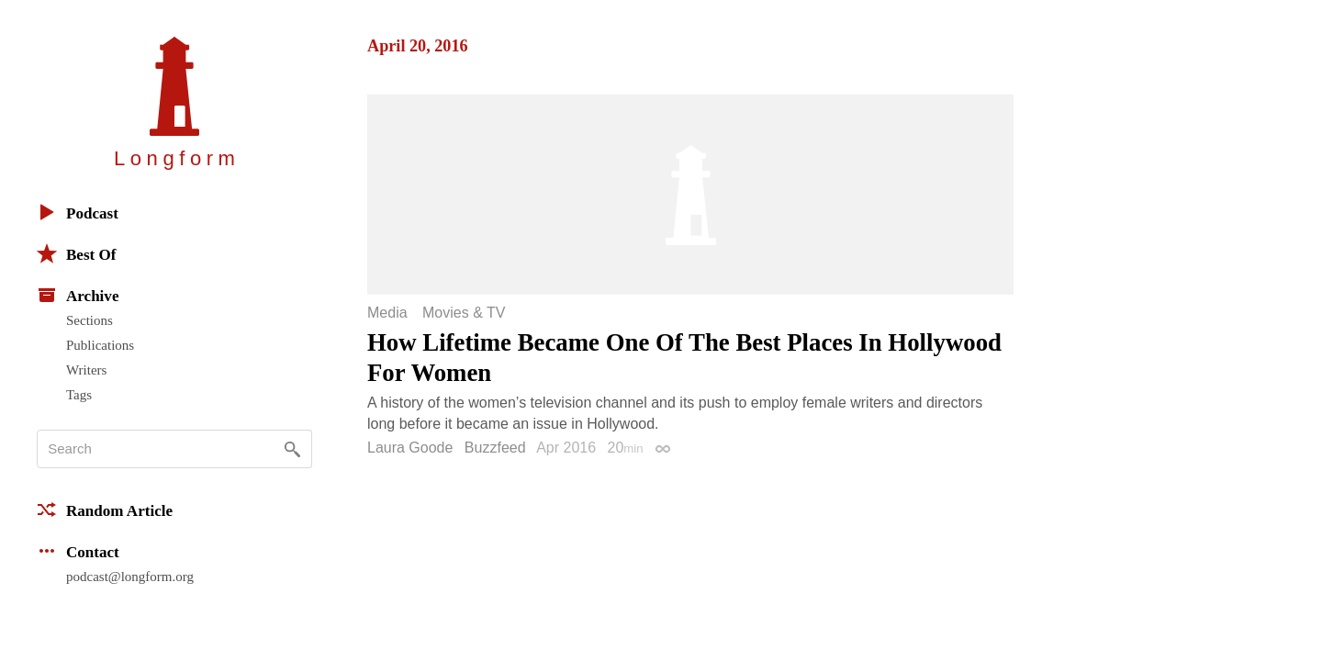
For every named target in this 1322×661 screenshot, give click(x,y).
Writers (86, 370)
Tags (79, 394)
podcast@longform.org (130, 576)
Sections (89, 320)
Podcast (77, 212)
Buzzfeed (495, 447)
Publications (100, 345)
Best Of (76, 253)
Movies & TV (463, 313)
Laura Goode (410, 447)
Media (387, 313)
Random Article (105, 509)
